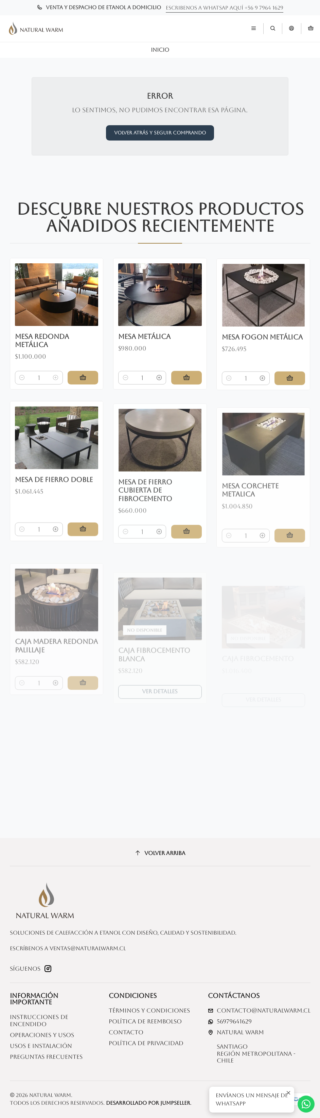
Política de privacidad (146, 1043)
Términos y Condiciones (149, 1010)
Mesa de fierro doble (54, 511)
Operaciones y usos (42, 1035)
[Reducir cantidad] (22, 387)
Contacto (126, 1032)
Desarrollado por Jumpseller (148, 1103)
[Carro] (310, 28)
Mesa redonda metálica (42, 350)
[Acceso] (291, 28)
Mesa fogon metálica (262, 363)
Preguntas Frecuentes (46, 1057)
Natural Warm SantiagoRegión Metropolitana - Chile (252, 1046)
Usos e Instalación (41, 1046)
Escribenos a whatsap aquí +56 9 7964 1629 (224, 8)
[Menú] (253, 28)
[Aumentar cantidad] (56, 387)
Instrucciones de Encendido (39, 1020)
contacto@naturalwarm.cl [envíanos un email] (259, 1010)
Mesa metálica (144, 353)
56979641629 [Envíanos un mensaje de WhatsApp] (230, 1021)
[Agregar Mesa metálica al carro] (186, 394)
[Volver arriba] (160, 853)
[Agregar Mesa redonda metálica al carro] (83, 387)
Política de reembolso (145, 1021)
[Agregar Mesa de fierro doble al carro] (83, 560)
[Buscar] (272, 28)
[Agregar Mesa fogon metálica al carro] (289, 404)
